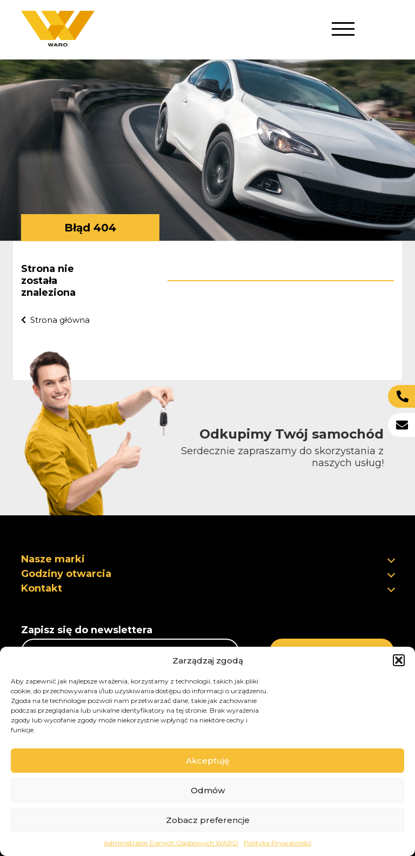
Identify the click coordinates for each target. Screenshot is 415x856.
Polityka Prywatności (277, 843)
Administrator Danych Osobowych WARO (171, 843)
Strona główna (54, 320)
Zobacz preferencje (208, 820)
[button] (398, 660)
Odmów (208, 790)
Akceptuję (207, 760)
